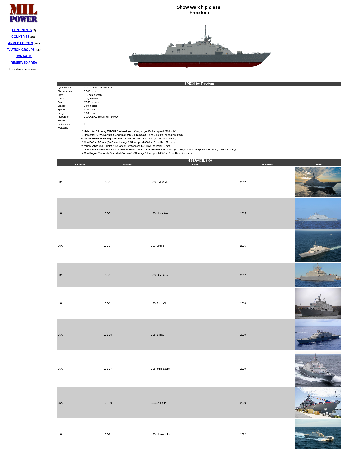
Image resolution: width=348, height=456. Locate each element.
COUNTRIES (20, 36)
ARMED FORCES (20, 43)
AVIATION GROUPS (20, 49)
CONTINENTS (22, 30)
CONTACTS (24, 56)
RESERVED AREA (24, 62)
